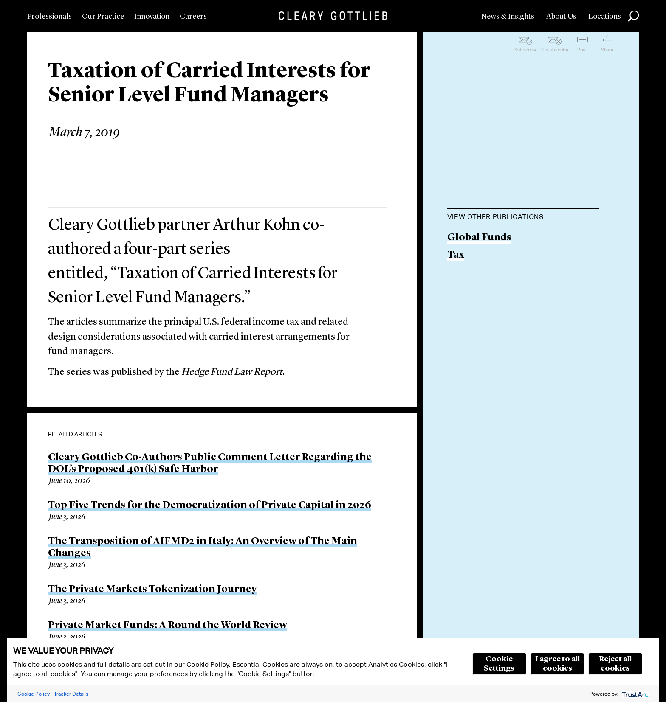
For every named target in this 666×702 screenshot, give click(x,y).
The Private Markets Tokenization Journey (152, 589)
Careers (193, 16)
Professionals (49, 16)
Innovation (151, 16)
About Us (561, 16)
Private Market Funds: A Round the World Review (167, 626)
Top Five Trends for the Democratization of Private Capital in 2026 (209, 505)
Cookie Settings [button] (499, 663)
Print (582, 50)
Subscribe (525, 50)
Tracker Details (71, 694)
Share (607, 50)
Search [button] (633, 16)
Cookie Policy (33, 694)
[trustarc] (634, 694)
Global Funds (479, 238)
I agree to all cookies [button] (557, 663)
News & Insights (507, 16)
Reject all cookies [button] (615, 663)
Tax (455, 255)
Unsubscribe (554, 50)
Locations (604, 16)
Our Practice (103, 16)
